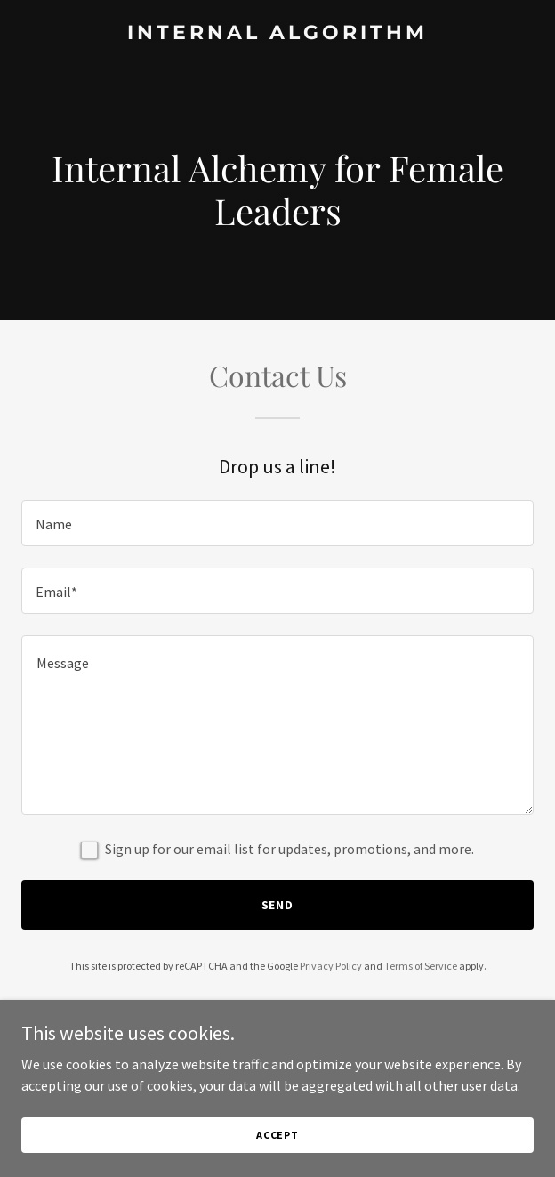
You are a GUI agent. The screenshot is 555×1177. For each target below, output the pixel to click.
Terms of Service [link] (420, 965)
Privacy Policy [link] (331, 965)
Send (277, 905)
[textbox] (277, 523)
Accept (277, 1134)
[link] (277, 34)
